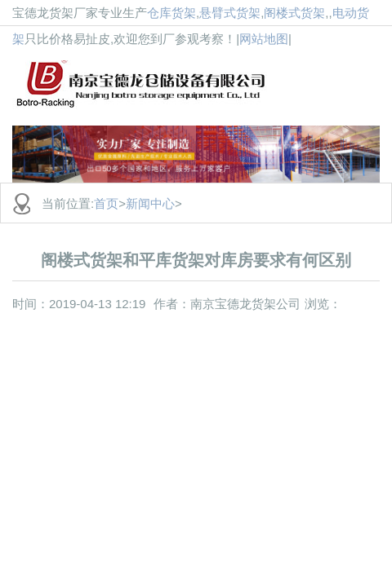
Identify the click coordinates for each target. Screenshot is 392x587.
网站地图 (263, 39)
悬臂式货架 (230, 13)
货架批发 (202, 82)
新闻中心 (150, 203)
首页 (106, 203)
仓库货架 (171, 13)
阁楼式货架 (294, 13)
